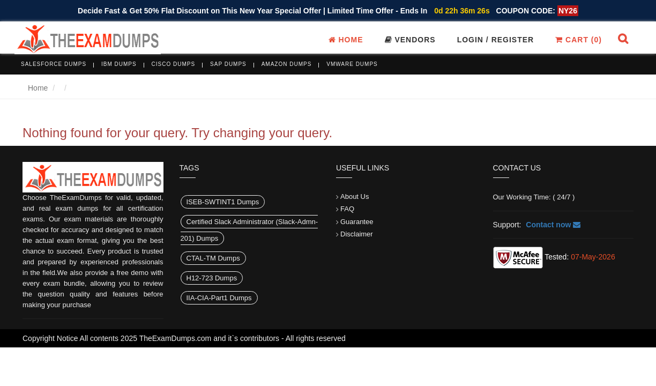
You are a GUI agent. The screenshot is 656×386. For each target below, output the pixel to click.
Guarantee (356, 222)
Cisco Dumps (174, 64)
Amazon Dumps (287, 64)
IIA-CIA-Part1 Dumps (219, 298)
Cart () (578, 39)
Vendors (410, 39)
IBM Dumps (119, 64)
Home (346, 39)
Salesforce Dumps (53, 64)
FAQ (347, 209)
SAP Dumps (228, 64)
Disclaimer (356, 234)
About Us (354, 196)
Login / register (495, 39)
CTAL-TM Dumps (213, 258)
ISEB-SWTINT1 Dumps (223, 202)
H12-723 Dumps (212, 278)
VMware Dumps (352, 64)
